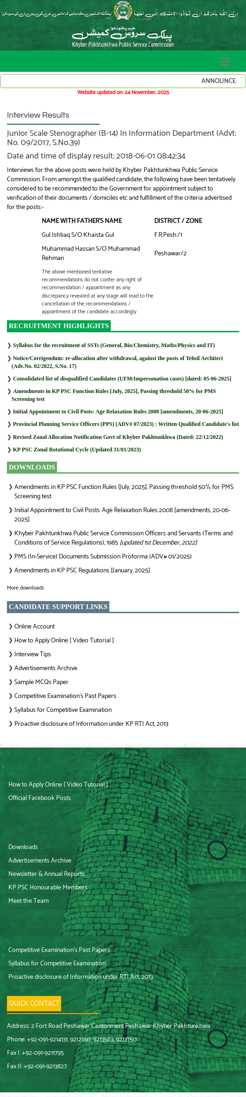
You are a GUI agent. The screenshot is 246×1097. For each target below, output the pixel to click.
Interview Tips (32, 654)
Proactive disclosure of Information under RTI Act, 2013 (80, 977)
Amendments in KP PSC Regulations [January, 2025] (82, 570)
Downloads (22, 847)
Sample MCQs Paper (41, 682)
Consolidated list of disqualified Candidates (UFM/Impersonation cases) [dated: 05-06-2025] (122, 378)
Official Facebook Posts (39, 798)
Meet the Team (28, 901)
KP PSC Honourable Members (47, 887)
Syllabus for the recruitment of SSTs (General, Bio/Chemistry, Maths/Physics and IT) (114, 345)
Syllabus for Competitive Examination (63, 710)
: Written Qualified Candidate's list (126, 424)
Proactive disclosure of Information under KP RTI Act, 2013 (91, 724)
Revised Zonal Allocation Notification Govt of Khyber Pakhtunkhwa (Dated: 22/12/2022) (118, 437)
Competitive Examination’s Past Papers (65, 696)
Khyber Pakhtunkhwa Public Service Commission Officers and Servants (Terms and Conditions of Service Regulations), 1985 (123, 538)
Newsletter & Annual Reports (46, 874)
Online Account (34, 626)
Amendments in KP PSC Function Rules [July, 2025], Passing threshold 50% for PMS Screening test (123, 492)
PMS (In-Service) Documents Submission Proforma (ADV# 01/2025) (103, 557)
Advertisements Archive (45, 668)
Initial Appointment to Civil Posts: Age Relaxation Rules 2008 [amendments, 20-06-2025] (118, 411)
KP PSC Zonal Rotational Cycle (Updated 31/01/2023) (77, 449)
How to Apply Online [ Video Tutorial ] (64, 640)
